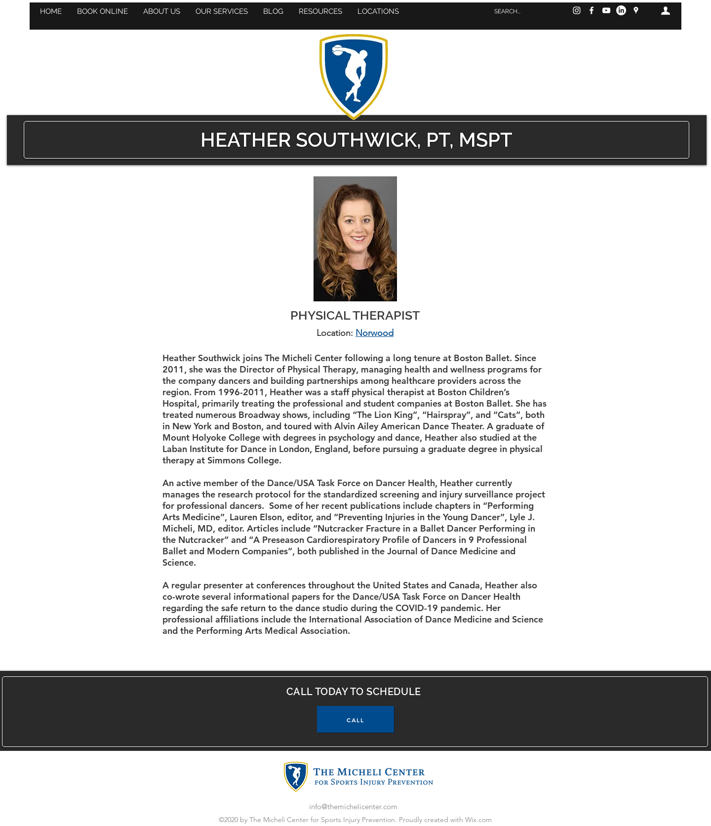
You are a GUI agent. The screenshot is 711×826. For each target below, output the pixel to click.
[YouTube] (606, 10)
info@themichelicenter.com (353, 806)
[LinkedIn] (621, 10)
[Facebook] (591, 10)
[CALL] (355, 719)
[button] (102, 11)
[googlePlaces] (636, 10)
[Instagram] (577, 10)
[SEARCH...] (523, 11)
